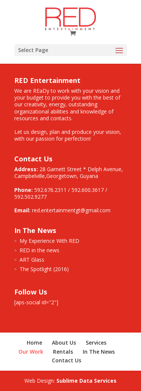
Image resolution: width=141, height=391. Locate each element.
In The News (99, 351)
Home (34, 342)
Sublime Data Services (86, 380)
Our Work (30, 351)
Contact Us (66, 360)
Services (96, 342)
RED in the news (39, 250)
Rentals (63, 351)
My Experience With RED (49, 240)
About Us (64, 342)
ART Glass (32, 259)
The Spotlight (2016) (44, 269)
